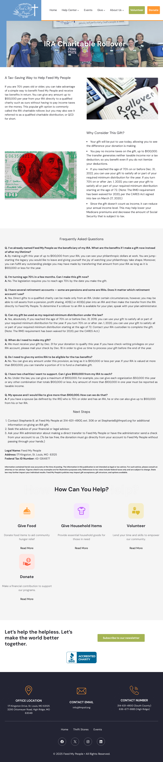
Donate (153, 10)
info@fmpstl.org (81, 707)
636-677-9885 (127, 709)
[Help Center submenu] (78, 10)
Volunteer (136, 10)
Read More (26, 548)
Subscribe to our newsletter (121, 638)
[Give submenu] (104, 10)
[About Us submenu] (123, 10)
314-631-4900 (125, 705)
